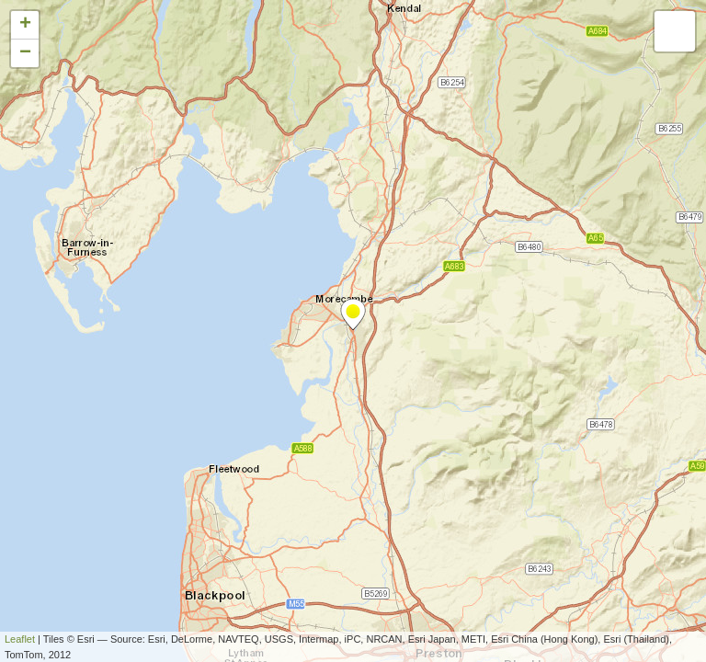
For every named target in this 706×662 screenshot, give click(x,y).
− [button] (25, 53)
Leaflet (20, 639)
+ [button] (25, 25)
